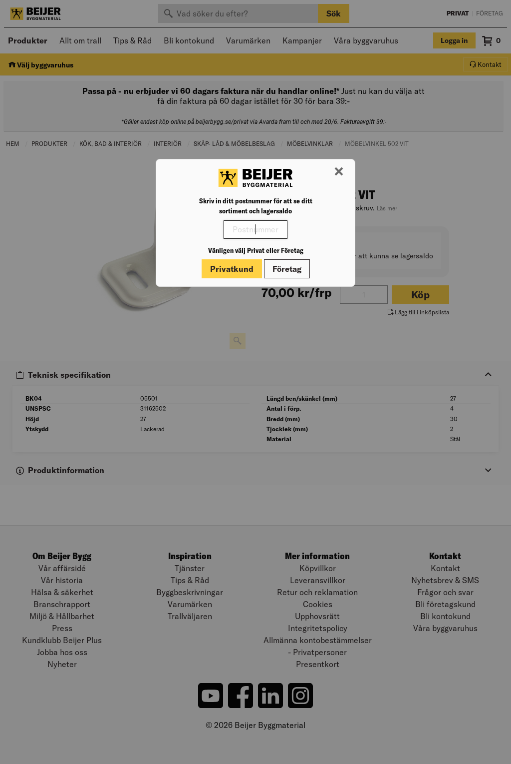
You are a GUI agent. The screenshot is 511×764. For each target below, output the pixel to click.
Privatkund (232, 269)
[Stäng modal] (339, 171)
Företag (286, 269)
